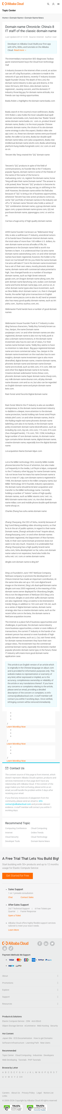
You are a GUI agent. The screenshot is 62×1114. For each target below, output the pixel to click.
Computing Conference (16, 828)
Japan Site (7, 1038)
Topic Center (8, 1055)
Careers (5, 1093)
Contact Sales (27, 897)
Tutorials (22, 1060)
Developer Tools (12, 841)
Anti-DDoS (36, 1021)
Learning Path (32, 1043)
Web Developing (9, 1060)
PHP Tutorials (34, 1060)
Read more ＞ (20, 50)
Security (54, 1026)
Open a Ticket (14, 915)
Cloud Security (12, 837)
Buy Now (21, 727)
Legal (39, 1093)
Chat (10, 897)
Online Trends (37, 832)
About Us (15, 1093)
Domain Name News (40, 841)
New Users (45, 1043)
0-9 (20, 1077)
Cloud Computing (39, 828)
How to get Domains (43, 1038)
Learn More (12, 727)
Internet (9, 832)
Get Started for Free (17, 875)
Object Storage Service (12, 1026)
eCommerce (30, 1026)
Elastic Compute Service (13, 1021)
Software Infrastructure (13, 1043)
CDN (28, 1021)
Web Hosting (43, 1026)
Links (4, 1096)
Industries (37, 1055)
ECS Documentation (23, 1038)
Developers (49, 1055)
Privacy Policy (28, 1093)
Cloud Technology (39, 837)
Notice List (48, 1093)
